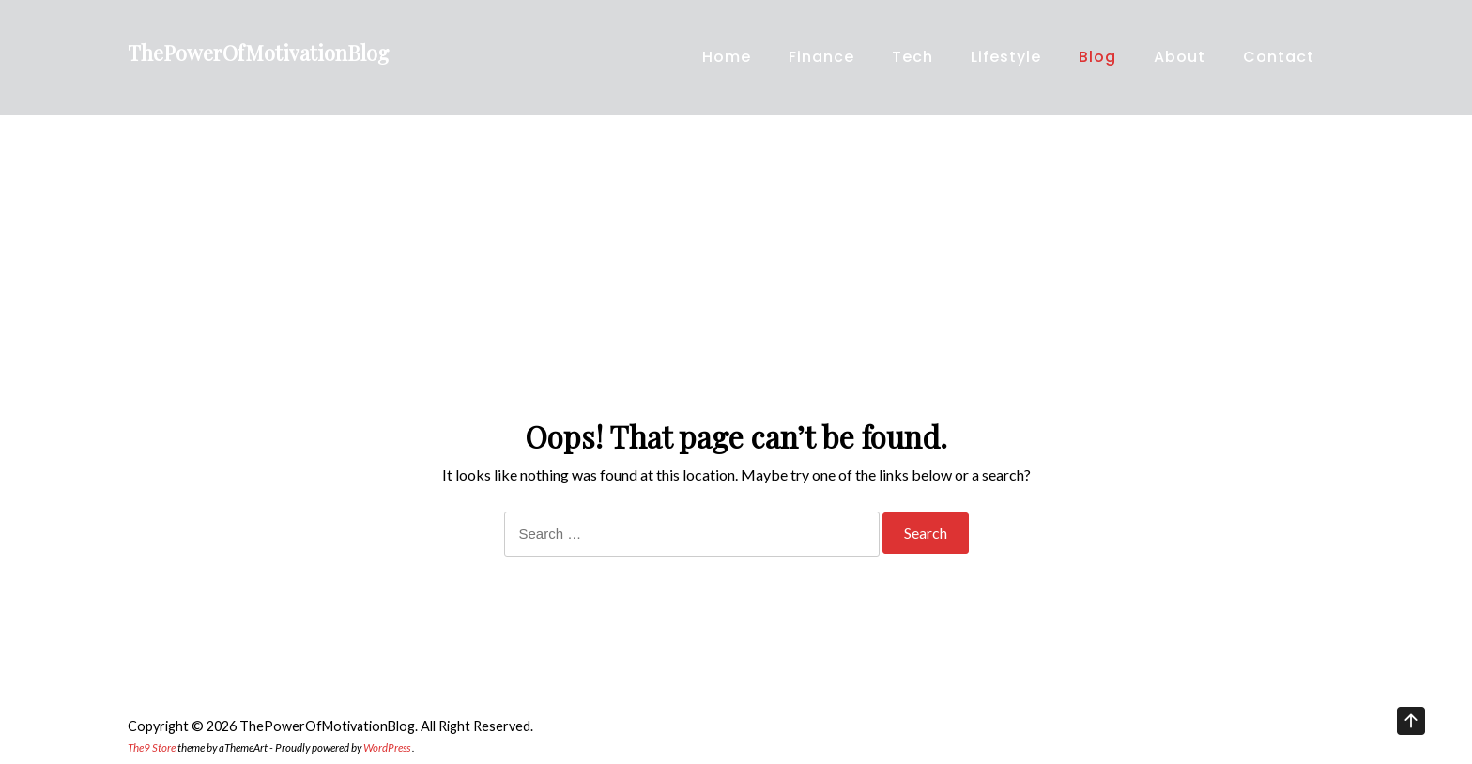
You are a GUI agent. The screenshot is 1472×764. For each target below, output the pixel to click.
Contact (1278, 57)
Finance (821, 57)
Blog (1097, 57)
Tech (912, 57)
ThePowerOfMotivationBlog (258, 52)
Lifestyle (1006, 57)
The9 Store (152, 747)
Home (726, 57)
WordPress (386, 747)
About (1179, 57)
